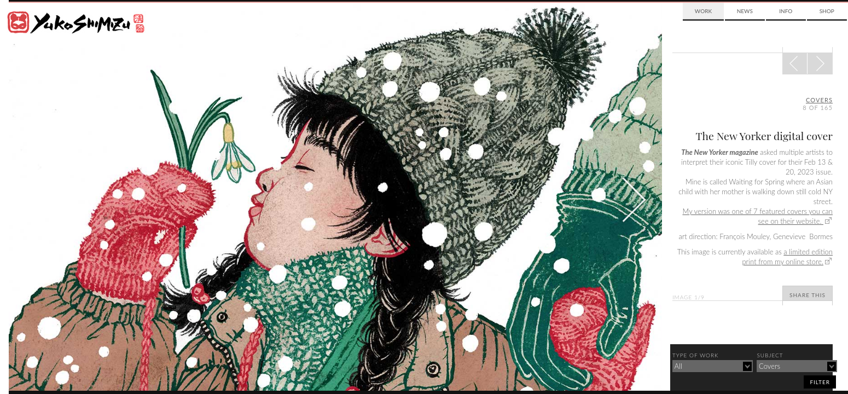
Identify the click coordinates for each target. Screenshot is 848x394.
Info (785, 11)
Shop (827, 11)
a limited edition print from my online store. (787, 256)
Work (703, 11)
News (745, 11)
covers (819, 99)
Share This (807, 295)
